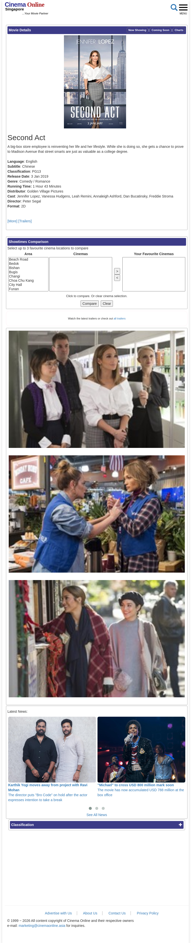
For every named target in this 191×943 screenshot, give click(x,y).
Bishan (28, 268)
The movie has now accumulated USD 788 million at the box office (141, 757)
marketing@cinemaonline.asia (42, 926)
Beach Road (28, 259)
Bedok (28, 264)
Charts (179, 30)
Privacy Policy (147, 913)
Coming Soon (160, 30)
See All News (97, 815)
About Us (90, 913)
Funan (28, 289)
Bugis (28, 272)
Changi (28, 276)
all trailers (120, 318)
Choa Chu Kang (28, 280)
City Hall (28, 285)
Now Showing (137, 30)
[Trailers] (25, 221)
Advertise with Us (58, 913)
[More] (12, 221)
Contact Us (117, 913)
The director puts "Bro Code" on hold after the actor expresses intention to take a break (52, 759)
